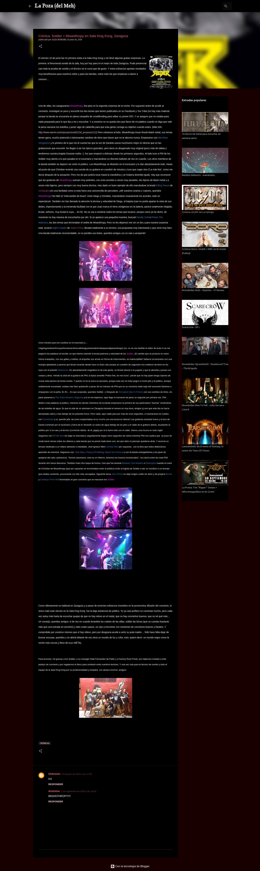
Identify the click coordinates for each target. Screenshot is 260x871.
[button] (40, 46)
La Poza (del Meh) (55, 6)
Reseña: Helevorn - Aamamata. (198, 175)
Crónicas (45, 743)
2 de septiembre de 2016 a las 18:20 (78, 791)
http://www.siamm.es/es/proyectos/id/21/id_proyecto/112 (67, 132)
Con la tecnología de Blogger (130, 866)
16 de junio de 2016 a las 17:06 (77, 774)
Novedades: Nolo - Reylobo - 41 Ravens (203, 290)
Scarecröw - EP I (190, 327)
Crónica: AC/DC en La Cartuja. (198, 212)
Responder (55, 784)
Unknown (54, 773)
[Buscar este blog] (214, 6)
